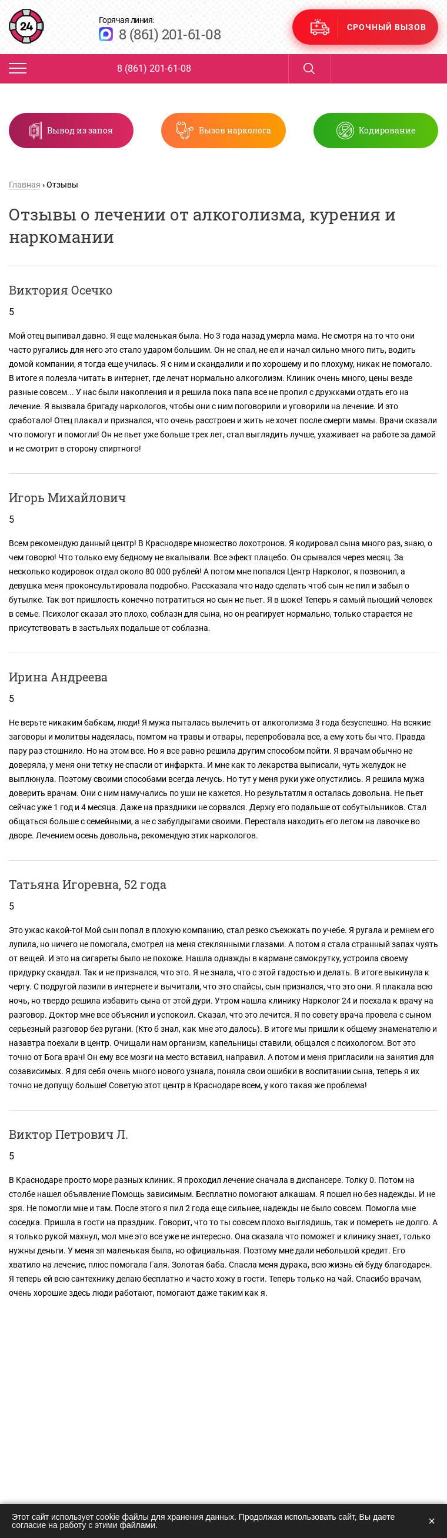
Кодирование (381, 130)
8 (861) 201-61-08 (170, 34)
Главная (25, 184)
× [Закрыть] (431, 1521)
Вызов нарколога (235, 130)
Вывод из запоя (86, 130)
